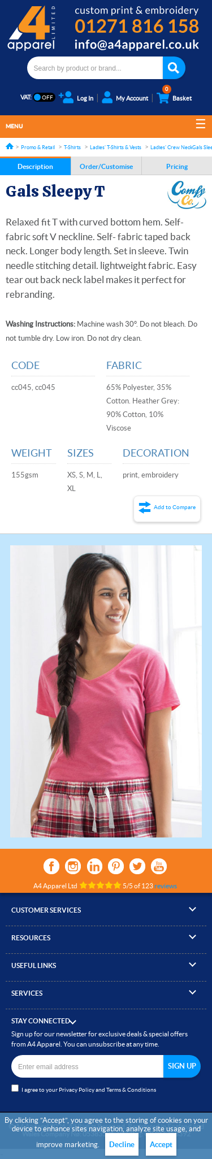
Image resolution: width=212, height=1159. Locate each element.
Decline (122, 1144)
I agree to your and (83, 1088)
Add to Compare (175, 507)
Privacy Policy (76, 1090)
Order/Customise (106, 166)
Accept (161, 1144)
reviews (165, 885)
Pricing (177, 166)
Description (35, 166)
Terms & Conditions (131, 1090)
